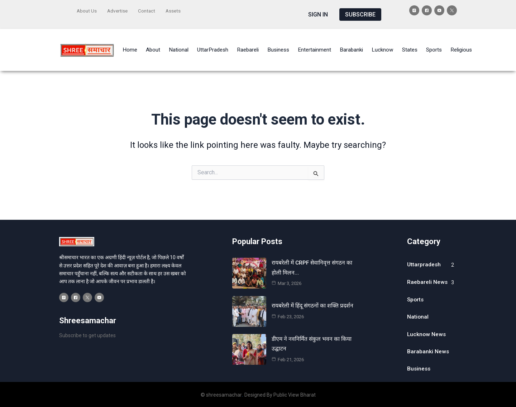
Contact (149, 10)
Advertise (119, 10)
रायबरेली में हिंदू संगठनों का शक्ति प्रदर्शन (314, 295)
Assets (176, 10)
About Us (87, 10)
